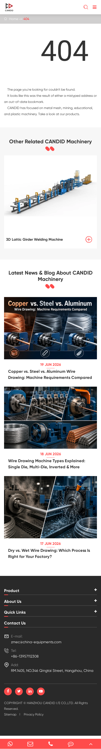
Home (13, 19)
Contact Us (15, 623)
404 (26, 19)
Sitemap (10, 714)
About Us (12, 601)
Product (11, 590)
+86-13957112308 (25, 656)
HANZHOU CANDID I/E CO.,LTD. (50, 703)
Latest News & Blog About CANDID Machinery (51, 276)
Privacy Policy (33, 714)
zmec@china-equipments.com (36, 642)
